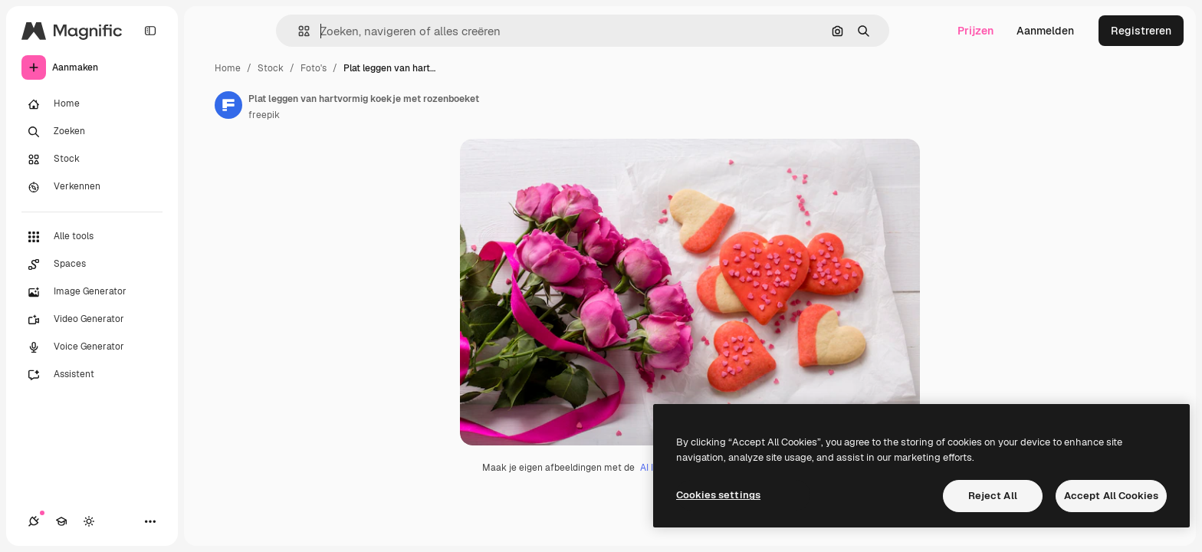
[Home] (92, 104)
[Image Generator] (92, 292)
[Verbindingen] (33, 521)
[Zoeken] (92, 132)
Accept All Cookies (1111, 495)
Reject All (992, 495)
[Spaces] (92, 264)
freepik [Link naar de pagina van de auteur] (264, 115)
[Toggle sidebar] (150, 30)
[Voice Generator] (92, 347)
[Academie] (61, 521)
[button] (298, 31)
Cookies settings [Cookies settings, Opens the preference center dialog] (718, 494)
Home (228, 68)
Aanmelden (1045, 31)
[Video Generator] (92, 319)
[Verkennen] (92, 187)
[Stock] (92, 159)
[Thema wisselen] (89, 521)
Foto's (313, 68)
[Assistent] (92, 375)
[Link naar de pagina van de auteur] (228, 105)
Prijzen (975, 31)
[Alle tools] (92, 237)
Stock (271, 68)
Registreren (1141, 31)
